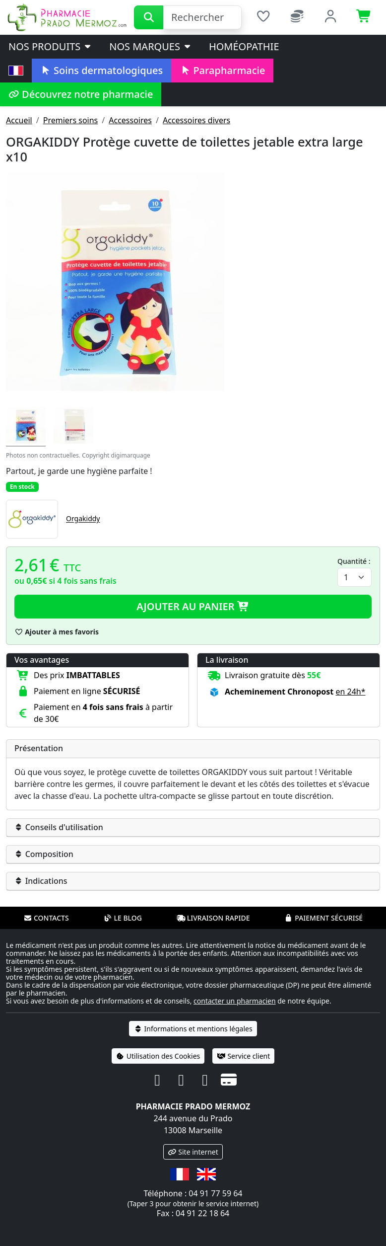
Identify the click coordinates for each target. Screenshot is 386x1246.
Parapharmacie (222, 70)
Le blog (122, 918)
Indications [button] (40, 880)
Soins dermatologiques (101, 70)
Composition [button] (43, 854)
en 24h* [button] (350, 691)
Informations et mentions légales (192, 1028)
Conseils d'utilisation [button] (58, 827)
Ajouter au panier (193, 606)
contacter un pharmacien (234, 1001)
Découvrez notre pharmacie (80, 94)
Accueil (19, 120)
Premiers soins (70, 120)
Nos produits (50, 46)
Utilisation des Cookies (158, 1056)
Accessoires (130, 120)
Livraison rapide (213, 918)
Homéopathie (244, 46)
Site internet (193, 1152)
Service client (243, 1056)
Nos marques (150, 46)
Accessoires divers (196, 120)
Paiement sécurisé (323, 918)
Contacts (46, 918)
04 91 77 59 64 (215, 1193)
